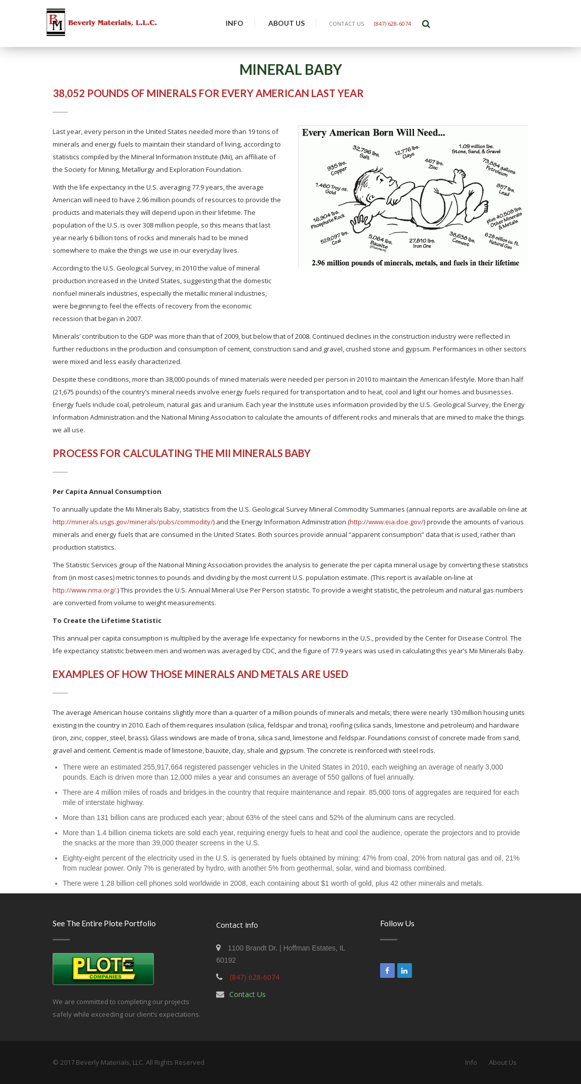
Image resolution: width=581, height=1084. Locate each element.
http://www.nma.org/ (84, 590)
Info (234, 23)
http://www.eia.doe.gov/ (387, 521)
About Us (286, 23)
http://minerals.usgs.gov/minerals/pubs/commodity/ (133, 521)
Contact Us (247, 994)
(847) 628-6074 (392, 23)
